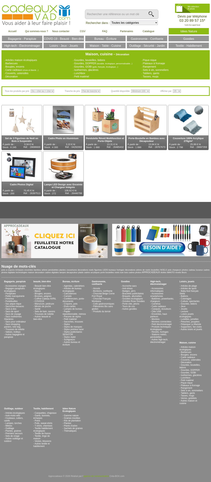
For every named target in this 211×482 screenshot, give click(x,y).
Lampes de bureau (73, 309)
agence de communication (96, 476)
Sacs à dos (10, 309)
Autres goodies (129, 309)
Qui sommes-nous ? (36, 31)
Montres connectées (161, 321)
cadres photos (135, 272)
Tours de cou (128, 306)
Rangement (149, 66)
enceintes (28, 270)
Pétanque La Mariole (191, 324)
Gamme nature (71, 415)
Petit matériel (81, 76)
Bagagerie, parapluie (15, 281)
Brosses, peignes (43, 296)
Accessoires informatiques (157, 289)
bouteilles (155, 270)
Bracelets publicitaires (133, 293)
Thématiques (70, 431)
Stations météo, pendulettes (158, 335)
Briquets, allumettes (132, 296)
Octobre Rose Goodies (133, 301)
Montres (155, 319)
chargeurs (176, 270)
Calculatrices (70, 293)
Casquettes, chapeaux (45, 413)
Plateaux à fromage (154, 63)
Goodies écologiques (132, 298)
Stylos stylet (70, 337)
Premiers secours (13, 433)
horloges (120, 270)
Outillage (9, 428)
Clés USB (156, 311)
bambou (37, 270)
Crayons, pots (70, 304)
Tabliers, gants (151, 73)
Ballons (184, 296)
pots (170, 270)
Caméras (156, 304)
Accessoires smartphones (156, 294)
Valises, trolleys (12, 332)
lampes (63, 272)
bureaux (112, 270)
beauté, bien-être (42, 281)
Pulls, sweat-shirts (43, 423)
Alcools (96, 288)
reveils (178, 272)
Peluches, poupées (190, 321)
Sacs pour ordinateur (15, 321)
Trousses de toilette (14, 329)
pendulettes (53, 270)
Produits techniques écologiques (160, 328)
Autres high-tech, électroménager (159, 340)
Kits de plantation (72, 420)
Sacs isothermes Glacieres (13, 317)
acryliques (95, 272)
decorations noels (86, 270)
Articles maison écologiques (21, 60)
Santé (37, 309)
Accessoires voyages (15, 286)
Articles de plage (189, 286)
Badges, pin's (129, 291)
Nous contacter (60, 31)
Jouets (184, 309)
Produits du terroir (102, 311)
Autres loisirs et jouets (191, 329)
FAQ (104, 31)
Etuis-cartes (69, 306)
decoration (39, 272)
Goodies (125, 281)
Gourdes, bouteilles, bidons (89, 60)
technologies (21, 272)
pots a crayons (8, 270)
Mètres (8, 425)
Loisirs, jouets (187, 281)
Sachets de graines (73, 428)
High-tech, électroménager (158, 282)
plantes (62, 270)
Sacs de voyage (13, 314)
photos (185, 270)
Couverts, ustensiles (16, 73)
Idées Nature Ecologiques (69, 409)
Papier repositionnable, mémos (74, 312)
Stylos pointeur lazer (74, 329)
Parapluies (10, 293)
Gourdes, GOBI (83, 66)
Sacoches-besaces (14, 306)
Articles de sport (188, 288)
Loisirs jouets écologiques (187, 315)
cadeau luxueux (196, 270)
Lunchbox (79, 73)
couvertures (71, 270)
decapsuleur (72, 272)
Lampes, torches (13, 423)
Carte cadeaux (13, 69)
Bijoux (38, 291)
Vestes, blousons (43, 441)
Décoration (11, 76)
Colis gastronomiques (103, 304)
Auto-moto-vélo (12, 415)
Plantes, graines (13, 431)
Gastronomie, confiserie (99, 282)
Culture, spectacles (190, 301)
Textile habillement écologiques (43, 429)
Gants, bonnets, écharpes (41, 416)
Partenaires (126, 31)
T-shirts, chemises (43, 425)
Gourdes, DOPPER (85, 63)
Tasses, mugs (151, 76)
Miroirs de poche (43, 306)
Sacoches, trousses (73, 321)
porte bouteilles (107, 272)
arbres (44, 270)
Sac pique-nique (13, 304)
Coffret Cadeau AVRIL (45, 298)
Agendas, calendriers (74, 286)
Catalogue (148, 31)
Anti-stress (127, 288)
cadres (87, 272)
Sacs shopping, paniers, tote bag (12, 325)
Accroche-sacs (129, 286)
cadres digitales (52, 272)
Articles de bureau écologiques (72, 289)
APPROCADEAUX (151, 272)
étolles (163, 272)
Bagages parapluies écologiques (14, 289)
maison (31, 272)
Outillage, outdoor (13, 408)
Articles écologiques (15, 413)
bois (126, 272)
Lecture (184, 311)
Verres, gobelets (189, 398)
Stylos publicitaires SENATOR (72, 333)
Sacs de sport (12, 311)
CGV (82, 31)
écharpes (19, 270)
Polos (37, 420)
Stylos (67, 324)
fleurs (184, 272)
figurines (98, 270)
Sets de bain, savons (45, 311)
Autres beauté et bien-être (42, 317)
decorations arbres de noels (137, 270)
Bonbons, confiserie (102, 291)
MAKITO (171, 272)
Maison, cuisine (188, 342)
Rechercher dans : (98, 22)
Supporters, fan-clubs (191, 327)
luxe (122, 272)
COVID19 (39, 301)
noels (117, 272)
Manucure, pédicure (44, 304)
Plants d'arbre (70, 425)
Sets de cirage (12, 436)
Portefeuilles (11, 301)
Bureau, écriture (71, 281)
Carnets (68, 296)
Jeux (183, 306)
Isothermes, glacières (86, 69)
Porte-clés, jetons (130, 304)
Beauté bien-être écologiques (42, 287)
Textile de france (43, 433)
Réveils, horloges (160, 332)
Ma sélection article (193, 7)
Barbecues (11, 63)
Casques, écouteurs (161, 309)
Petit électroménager (162, 324)
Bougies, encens (14, 66)
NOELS (163, 270)
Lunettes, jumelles (190, 319)
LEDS (105, 270)
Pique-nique (150, 60)
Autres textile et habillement (41, 444)
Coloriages (186, 298)
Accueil (12, 31)
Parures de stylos (72, 316)
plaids (80, 272)
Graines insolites (72, 418)
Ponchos (9, 298)
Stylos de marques (73, 327)
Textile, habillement (43, 408)
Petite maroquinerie (14, 296)
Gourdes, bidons (189, 304)
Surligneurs (69, 339)
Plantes (67, 423)
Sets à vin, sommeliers (156, 69)
